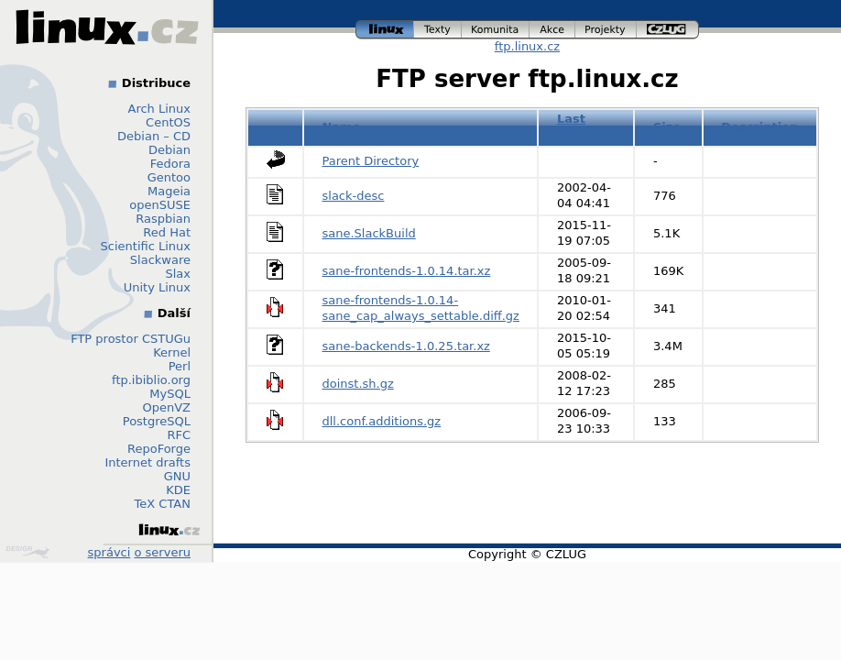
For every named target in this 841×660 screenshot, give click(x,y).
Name (341, 127)
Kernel (172, 352)
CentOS (168, 122)
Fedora (170, 163)
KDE (178, 490)
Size (667, 127)
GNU (177, 476)
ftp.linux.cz (527, 46)
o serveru (163, 552)
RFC (179, 435)
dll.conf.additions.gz (382, 421)
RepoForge (159, 449)
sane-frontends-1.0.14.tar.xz (406, 271)
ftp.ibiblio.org (151, 380)
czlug (668, 29)
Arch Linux (159, 109)
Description (759, 127)
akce (552, 29)
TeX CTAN (163, 504)
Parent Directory (371, 161)
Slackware (160, 260)
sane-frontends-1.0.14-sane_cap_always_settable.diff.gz (420, 308)
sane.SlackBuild (369, 233)
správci (109, 552)
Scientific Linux (146, 246)
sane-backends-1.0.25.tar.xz (406, 346)
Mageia (169, 191)
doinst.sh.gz (358, 383)
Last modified (586, 126)
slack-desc (353, 196)
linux (384, 29)
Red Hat (167, 232)
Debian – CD (154, 136)
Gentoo (169, 177)
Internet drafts (147, 462)
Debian (169, 150)
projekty (606, 29)
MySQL (170, 394)
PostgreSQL (157, 421)
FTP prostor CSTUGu (131, 339)
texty (438, 29)
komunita (496, 29)
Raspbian (163, 219)
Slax (178, 273)
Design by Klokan (27, 551)
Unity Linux (157, 287)
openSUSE (160, 205)
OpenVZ (166, 407)
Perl (180, 366)
